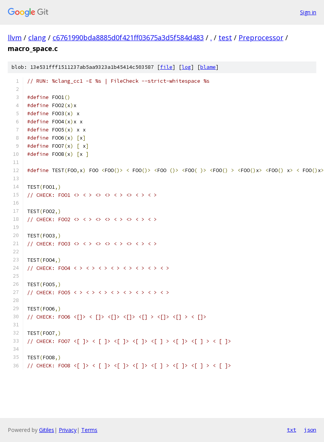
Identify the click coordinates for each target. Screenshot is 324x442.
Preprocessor (261, 37)
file (166, 67)
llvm (15, 37)
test (225, 37)
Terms (89, 429)
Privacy (68, 429)
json (310, 429)
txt (291, 429)
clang (37, 37)
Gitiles (46, 429)
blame (208, 67)
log (186, 67)
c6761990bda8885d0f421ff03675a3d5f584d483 (128, 37)
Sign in (308, 12)
